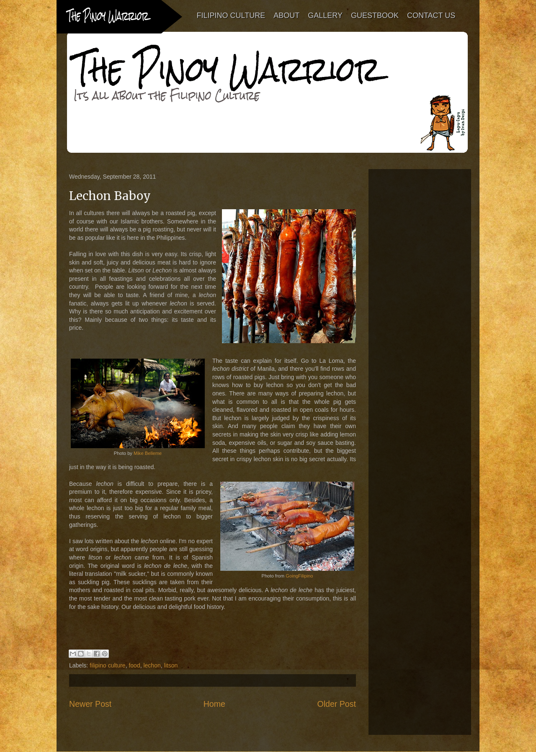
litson (171, 665)
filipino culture (108, 665)
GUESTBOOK (375, 15)
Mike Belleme (148, 453)
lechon (151, 665)
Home (214, 703)
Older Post (336, 703)
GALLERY (325, 15)
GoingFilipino (299, 575)
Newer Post (90, 703)
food (134, 665)
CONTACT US (431, 15)
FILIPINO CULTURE (231, 15)
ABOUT (287, 15)
